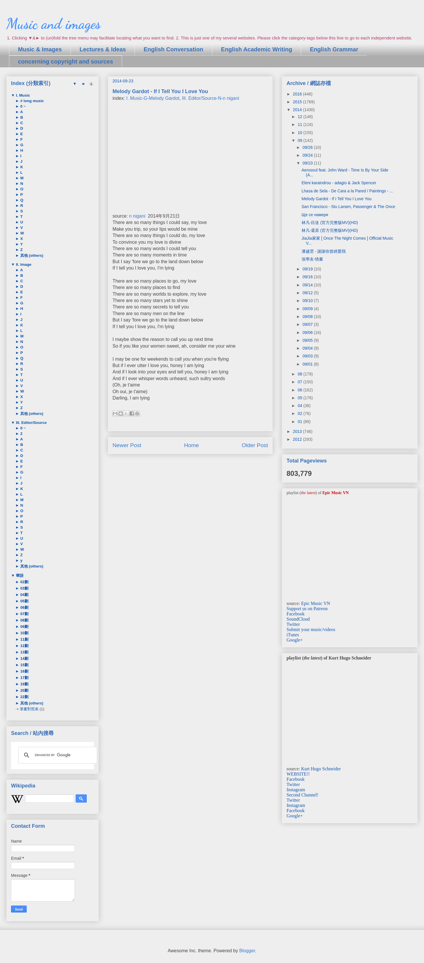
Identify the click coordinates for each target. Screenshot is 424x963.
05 (300, 397)
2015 (298, 102)
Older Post (255, 445)
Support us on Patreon (307, 608)
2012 (298, 439)
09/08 (308, 316)
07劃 (23, 614)
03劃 (23, 588)
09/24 (308, 155)
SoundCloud (298, 619)
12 (300, 116)
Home (191, 445)
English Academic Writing (256, 49)
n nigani (137, 216)
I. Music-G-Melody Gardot (152, 98)
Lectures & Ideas (102, 49)
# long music (31, 101)
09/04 (308, 348)
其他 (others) (31, 255)
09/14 (308, 285)
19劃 (23, 684)
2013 (298, 431)
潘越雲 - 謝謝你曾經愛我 (324, 251)
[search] (57, 755)
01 (300, 421)
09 (300, 140)
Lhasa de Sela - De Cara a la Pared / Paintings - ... (347, 191)
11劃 (23, 639)
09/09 (308, 308)
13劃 (23, 652)
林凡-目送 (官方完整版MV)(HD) (330, 222)
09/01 (308, 364)
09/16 (308, 276)
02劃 (23, 582)
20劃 (23, 690)
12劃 (23, 646)
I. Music (22, 95)
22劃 (23, 697)
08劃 (23, 620)
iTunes (293, 634)
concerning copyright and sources (65, 61)
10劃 (23, 633)
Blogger (247, 950)
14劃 (23, 658)
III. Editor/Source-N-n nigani (210, 98)
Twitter (293, 624)
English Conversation (173, 49)
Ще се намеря (315, 214)
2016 (298, 94)
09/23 (308, 163)
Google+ (295, 639)
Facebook (296, 613)
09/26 (308, 147)
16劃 (23, 671)
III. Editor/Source (31, 422)
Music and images (53, 23)
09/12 (308, 292)
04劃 (23, 594)
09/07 (308, 324)
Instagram (296, 789)
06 (300, 390)
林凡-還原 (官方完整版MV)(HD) (330, 230)
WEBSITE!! (298, 774)
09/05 (308, 340)
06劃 (23, 607)
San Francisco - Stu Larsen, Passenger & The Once (348, 206)
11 (300, 124)
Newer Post (127, 445)
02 (300, 413)
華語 (19, 575)
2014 (298, 109)
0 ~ (22, 106)
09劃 (23, 626)
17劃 (23, 677)
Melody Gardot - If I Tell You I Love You (337, 198)
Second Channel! (302, 794)
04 (300, 405)
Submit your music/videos (311, 629)
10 (300, 132)
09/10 (308, 300)
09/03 (308, 356)
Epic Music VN (315, 603)
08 (300, 374)
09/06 (308, 332)
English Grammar (334, 49)
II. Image (23, 264)
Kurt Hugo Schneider (321, 768)
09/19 (308, 269)
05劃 (23, 601)
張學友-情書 (312, 259)
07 (300, 382)
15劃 (23, 665)
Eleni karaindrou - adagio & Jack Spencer (339, 182)
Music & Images (40, 49)
